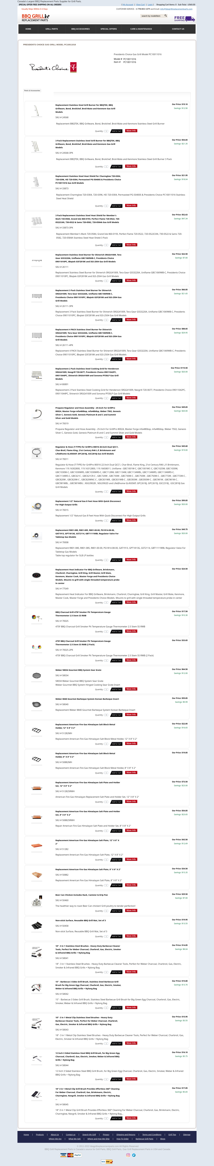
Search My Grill (89, 1135)
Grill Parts (52, 29)
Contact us (70, 1135)
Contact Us (178, 29)
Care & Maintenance (141, 29)
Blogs (162, 1139)
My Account (128, 4)
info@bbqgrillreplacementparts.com (176, 9)
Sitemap (186, 1135)
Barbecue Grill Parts (144, 1139)
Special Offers (109, 29)
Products (40, 1135)
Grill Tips (172, 1135)
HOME (28, 29)
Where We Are (55, 1139)
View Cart (140, 4)
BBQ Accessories (80, 29)
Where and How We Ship (98, 1139)
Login (150, 4)
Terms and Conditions (151, 1135)
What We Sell (75, 1139)
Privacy (106, 1135)
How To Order (123, 1139)
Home (26, 1135)
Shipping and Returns (125, 1135)
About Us (55, 1135)
